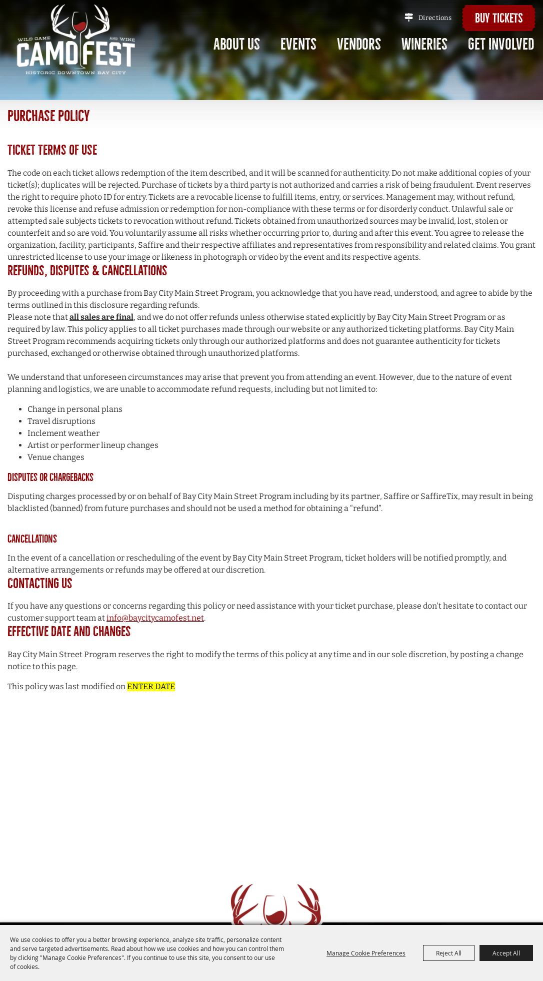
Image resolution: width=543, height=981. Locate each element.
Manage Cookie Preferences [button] (366, 953)
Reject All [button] (449, 953)
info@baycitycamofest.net (155, 618)
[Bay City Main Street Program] (76, 39)
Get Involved (501, 44)
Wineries (425, 44)
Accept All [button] (506, 953)
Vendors (359, 44)
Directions (435, 18)
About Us (237, 44)
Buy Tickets (499, 18)
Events (298, 44)
